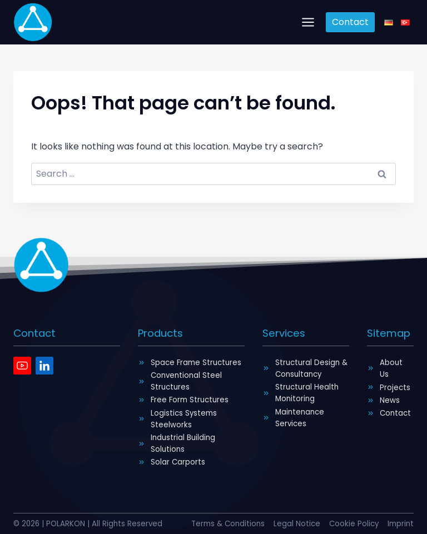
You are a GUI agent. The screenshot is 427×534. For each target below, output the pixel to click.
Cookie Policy (353, 523)
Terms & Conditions (227, 523)
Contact (350, 22)
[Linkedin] (44, 365)
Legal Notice (295, 523)
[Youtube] (22, 365)
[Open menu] (308, 22)
